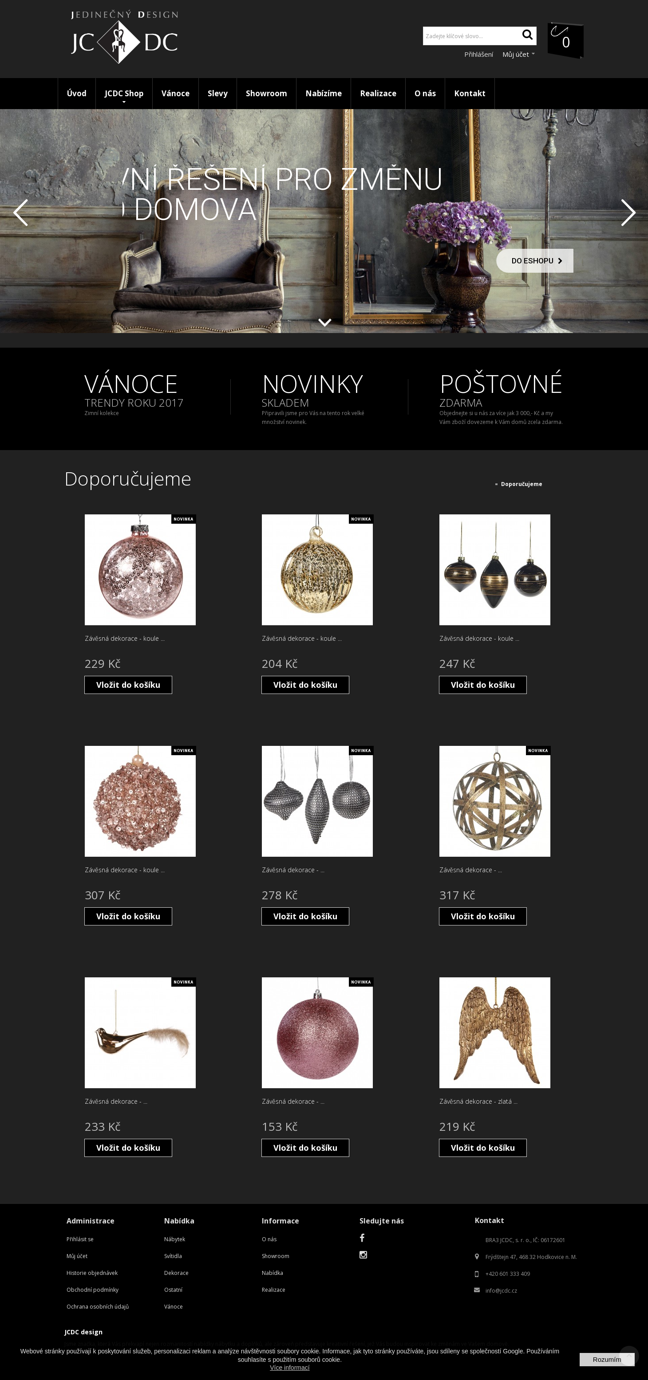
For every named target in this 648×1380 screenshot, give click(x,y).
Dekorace (176, 1273)
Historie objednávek (92, 1273)
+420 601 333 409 (508, 1274)
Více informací (289, 1367)
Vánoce (173, 1306)
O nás (269, 1239)
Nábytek (174, 1239)
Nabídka (272, 1273)
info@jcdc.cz (501, 1290)
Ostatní (173, 1290)
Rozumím (607, 1359)
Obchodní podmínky (93, 1290)
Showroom (275, 1256)
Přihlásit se (80, 1239)
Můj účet (77, 1256)
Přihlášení (479, 54)
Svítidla (173, 1256)
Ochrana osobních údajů (98, 1306)
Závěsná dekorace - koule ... (125, 638)
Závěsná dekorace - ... (293, 870)
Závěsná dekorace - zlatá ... (478, 1101)
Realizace (273, 1290)
